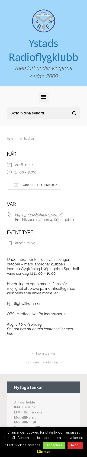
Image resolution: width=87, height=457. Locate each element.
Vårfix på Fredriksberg (42, 362)
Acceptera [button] (54, 445)
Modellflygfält (24, 417)
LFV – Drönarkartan (29, 412)
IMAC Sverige (24, 407)
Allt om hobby (24, 402)
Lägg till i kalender (34, 185)
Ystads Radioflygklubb (43, 50)
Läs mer (43, 452)
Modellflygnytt (25, 422)
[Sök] (43, 113)
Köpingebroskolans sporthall (39, 214)
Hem (10, 138)
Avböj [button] (75, 445)
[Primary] (43, 97)
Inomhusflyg (25, 243)
